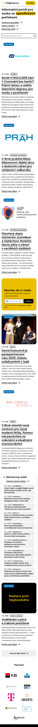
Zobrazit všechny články (16, 481)
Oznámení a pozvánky (10, 22)
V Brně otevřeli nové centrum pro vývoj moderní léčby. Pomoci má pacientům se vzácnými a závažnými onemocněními (17, 434)
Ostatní (13, 74)
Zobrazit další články (18, 653)
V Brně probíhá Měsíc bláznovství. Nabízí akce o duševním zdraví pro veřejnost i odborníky (18, 164)
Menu (32, 3)
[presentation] (19, 56)
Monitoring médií (8, 29)
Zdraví (13, 421)
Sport (13, 347)
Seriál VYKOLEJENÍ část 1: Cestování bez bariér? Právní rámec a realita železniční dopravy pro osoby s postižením (18, 85)
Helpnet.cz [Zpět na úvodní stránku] (12, 3)
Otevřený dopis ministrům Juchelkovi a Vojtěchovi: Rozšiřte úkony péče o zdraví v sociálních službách (16, 241)
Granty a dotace (8, 26)
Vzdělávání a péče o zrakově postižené (15, 621)
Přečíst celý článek (9, 116)
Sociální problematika (18, 230)
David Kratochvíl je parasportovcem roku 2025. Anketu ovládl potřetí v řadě (15, 356)
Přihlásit (29, 301)
